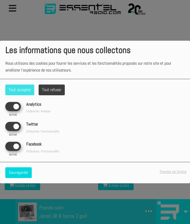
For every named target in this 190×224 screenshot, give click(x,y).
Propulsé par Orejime (173, 172)
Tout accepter (20, 89)
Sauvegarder (18, 172)
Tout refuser (51, 89)
